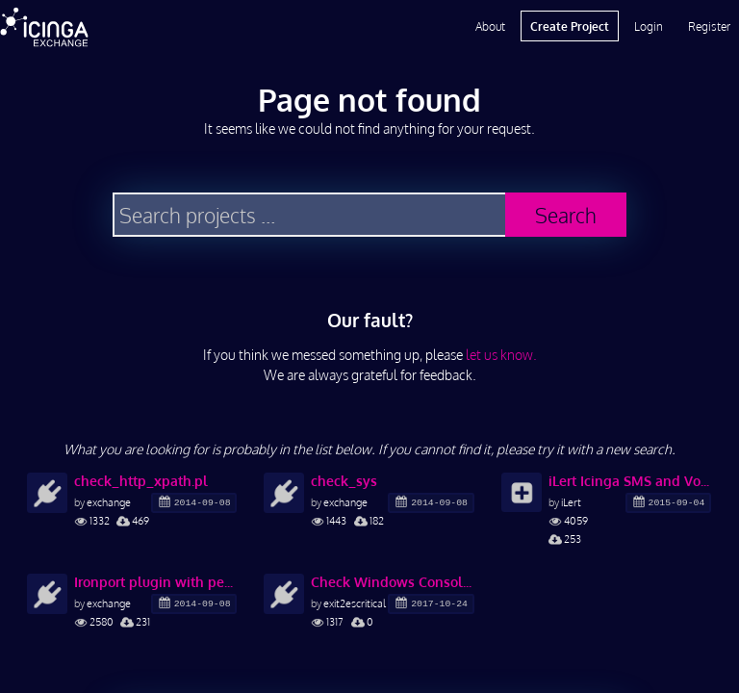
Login (648, 26)
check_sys (344, 481)
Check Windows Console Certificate (392, 582)
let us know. (501, 354)
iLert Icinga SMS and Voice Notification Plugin (629, 481)
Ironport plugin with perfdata (155, 582)
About (490, 26)
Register (709, 26)
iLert (571, 502)
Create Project (569, 26)
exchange (109, 502)
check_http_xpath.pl (141, 481)
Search (566, 215)
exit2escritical (354, 603)
